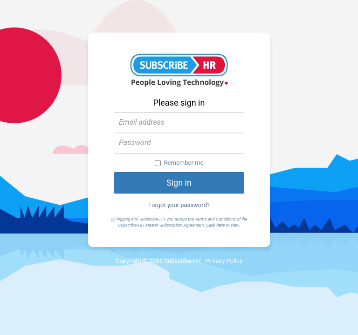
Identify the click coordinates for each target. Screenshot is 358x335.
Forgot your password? (179, 204)
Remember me (179, 162)
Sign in (179, 183)
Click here (215, 225)
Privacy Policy (223, 260)
